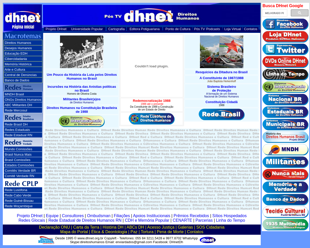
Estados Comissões (19, 165)
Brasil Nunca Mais (18, 154)
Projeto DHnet (56, 29)
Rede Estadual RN (18, 135)
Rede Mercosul (16, 110)
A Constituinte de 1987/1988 (222, 78)
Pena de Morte (170, 232)
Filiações (122, 216)
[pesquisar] (274, 13)
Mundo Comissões (18, 149)
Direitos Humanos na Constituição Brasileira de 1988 (82, 110)
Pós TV (199, 29)
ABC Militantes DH (18, 105)
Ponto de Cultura (177, 29)
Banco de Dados (17, 80)
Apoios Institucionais (151, 216)
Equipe (52, 216)
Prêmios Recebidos (191, 216)
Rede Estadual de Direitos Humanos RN (84, 220)
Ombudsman (99, 216)
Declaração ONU (54, 227)
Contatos (250, 29)
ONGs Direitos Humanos (23, 100)
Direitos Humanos (18, 43)
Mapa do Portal (74, 232)
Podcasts (213, 29)
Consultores (73, 216)
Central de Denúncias (21, 75)
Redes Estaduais (17, 130)
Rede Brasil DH (16, 124)
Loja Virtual (232, 29)
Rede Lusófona (16, 190)
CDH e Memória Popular (147, 220)
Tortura (147, 232)
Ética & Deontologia (109, 232)
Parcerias (204, 220)
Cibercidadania (16, 59)
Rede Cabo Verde (18, 195)
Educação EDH (16, 53)
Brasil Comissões (17, 160)
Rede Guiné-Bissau (19, 201)
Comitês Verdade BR (20, 170)
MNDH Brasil (14, 94)
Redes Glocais (31, 220)
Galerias (185, 227)
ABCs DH (135, 227)
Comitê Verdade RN (19, 176)
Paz (134, 232)
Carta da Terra (86, 227)
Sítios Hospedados (229, 216)
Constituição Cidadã (222, 102)
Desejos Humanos (18, 48)
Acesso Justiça (160, 227)
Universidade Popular (87, 29)
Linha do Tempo (230, 220)
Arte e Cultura (15, 69)
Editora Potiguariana (144, 29)
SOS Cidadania (210, 227)
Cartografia (116, 29)
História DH (113, 227)
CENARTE (182, 220)
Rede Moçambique (19, 206)
